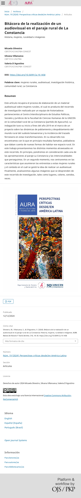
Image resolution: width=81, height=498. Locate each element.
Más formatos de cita (14, 341)
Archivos (17, 11)
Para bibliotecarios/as (14, 466)
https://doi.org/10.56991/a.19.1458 (27, 74)
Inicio (7, 11)
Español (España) (13, 423)
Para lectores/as (12, 457)
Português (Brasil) (14, 427)
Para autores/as (12, 462)
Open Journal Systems (16, 440)
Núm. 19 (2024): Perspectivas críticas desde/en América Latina (32, 14)
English (8, 418)
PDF (9, 301)
